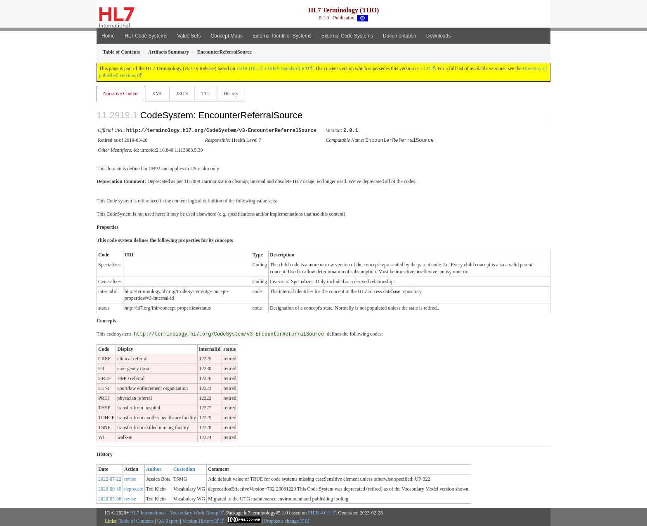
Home (108, 36)
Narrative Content (121, 93)
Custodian (184, 469)
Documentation (399, 36)
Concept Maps (227, 36)
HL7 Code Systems (146, 36)
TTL (208, 93)
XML (158, 93)
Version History (200, 521)
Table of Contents (135, 521)
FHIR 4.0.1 (319, 512)
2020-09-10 (109, 488)
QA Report (168, 521)
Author (153, 469)
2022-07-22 (109, 478)
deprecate (133, 488)
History (234, 93)
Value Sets (189, 36)
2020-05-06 (109, 498)
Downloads (438, 36)
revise (130, 478)
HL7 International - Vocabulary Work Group (174, 512)
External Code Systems (347, 36)
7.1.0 (425, 68)
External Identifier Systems (282, 36)
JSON (184, 93)
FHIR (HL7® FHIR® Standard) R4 (271, 68)
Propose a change (284, 521)
